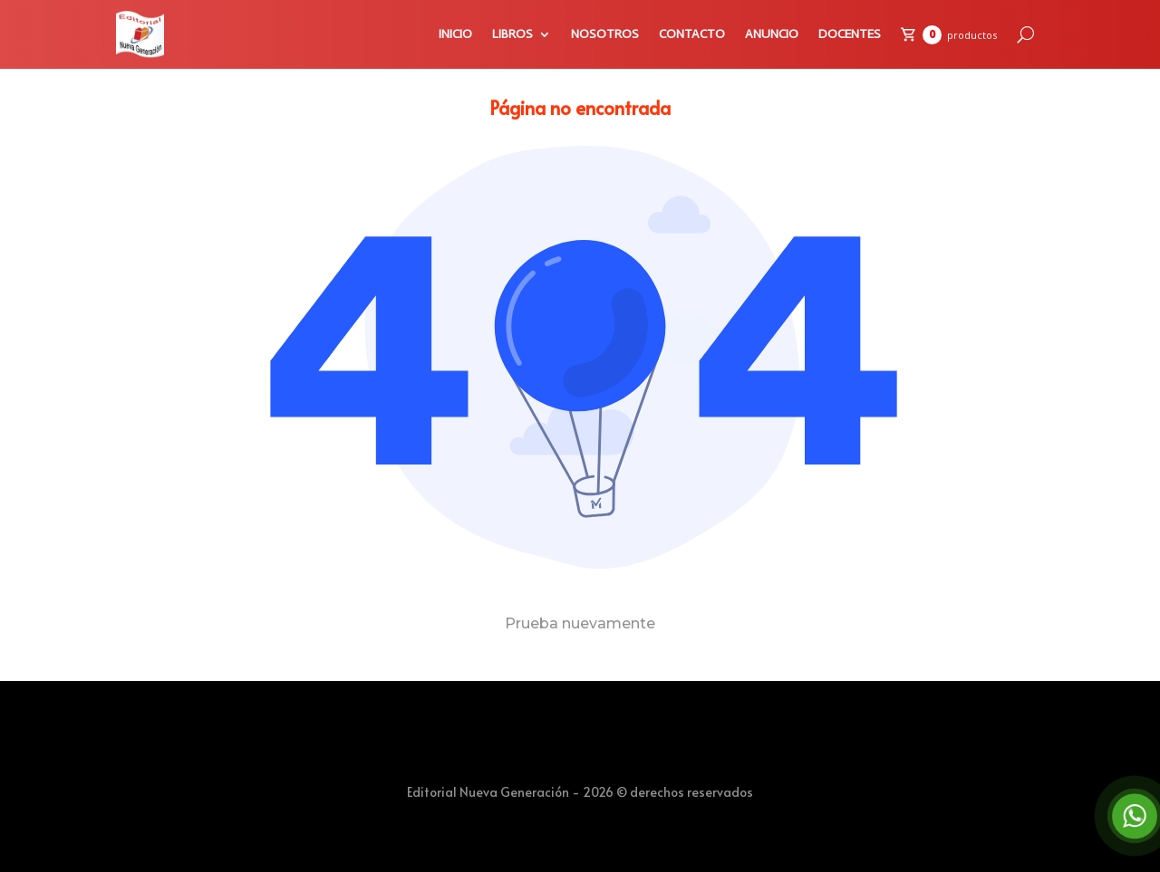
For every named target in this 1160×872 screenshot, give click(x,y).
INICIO (455, 34)
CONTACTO (692, 34)
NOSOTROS (605, 34)
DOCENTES (849, 34)
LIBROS (512, 34)
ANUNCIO (771, 34)
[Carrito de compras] (949, 34)
